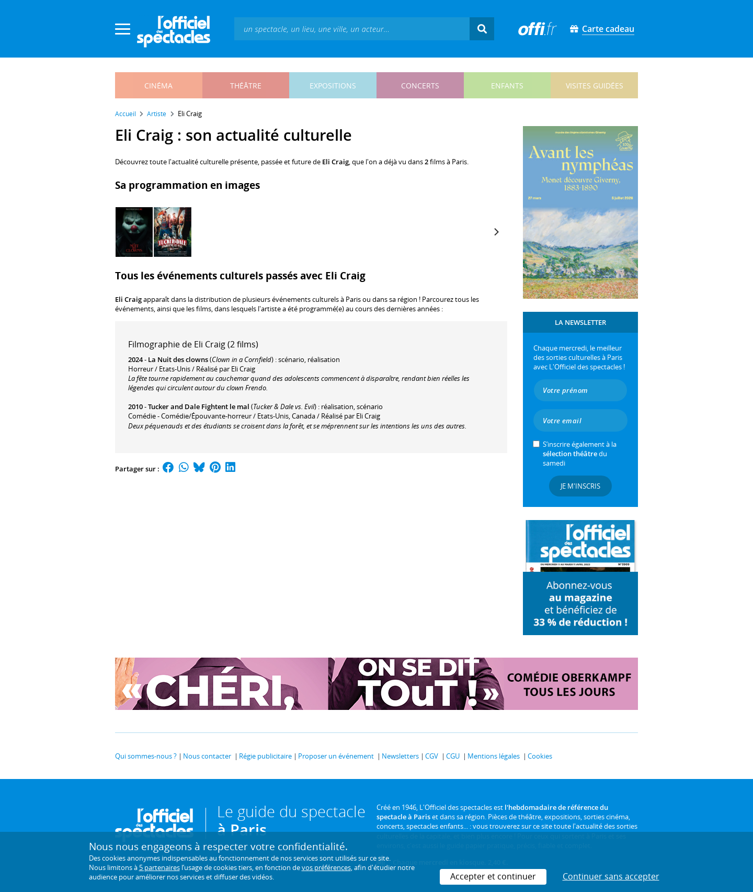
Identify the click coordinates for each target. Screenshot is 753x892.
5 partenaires (159, 867)
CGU (453, 756)
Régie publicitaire (265, 756)
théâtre (245, 86)
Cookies (540, 756)
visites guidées (594, 86)
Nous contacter (207, 756)
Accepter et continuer (493, 876)
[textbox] (352, 28)
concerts (420, 86)
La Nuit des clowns (178, 359)
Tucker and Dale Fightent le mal (198, 406)
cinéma (158, 86)
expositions (333, 86)
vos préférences (326, 867)
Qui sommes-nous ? (146, 756)
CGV (431, 756)
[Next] (495, 231)
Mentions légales (493, 756)
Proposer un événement (336, 756)
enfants (507, 86)
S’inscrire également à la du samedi (580, 453)
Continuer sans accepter (611, 876)
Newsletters (400, 756)
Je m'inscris (580, 486)
